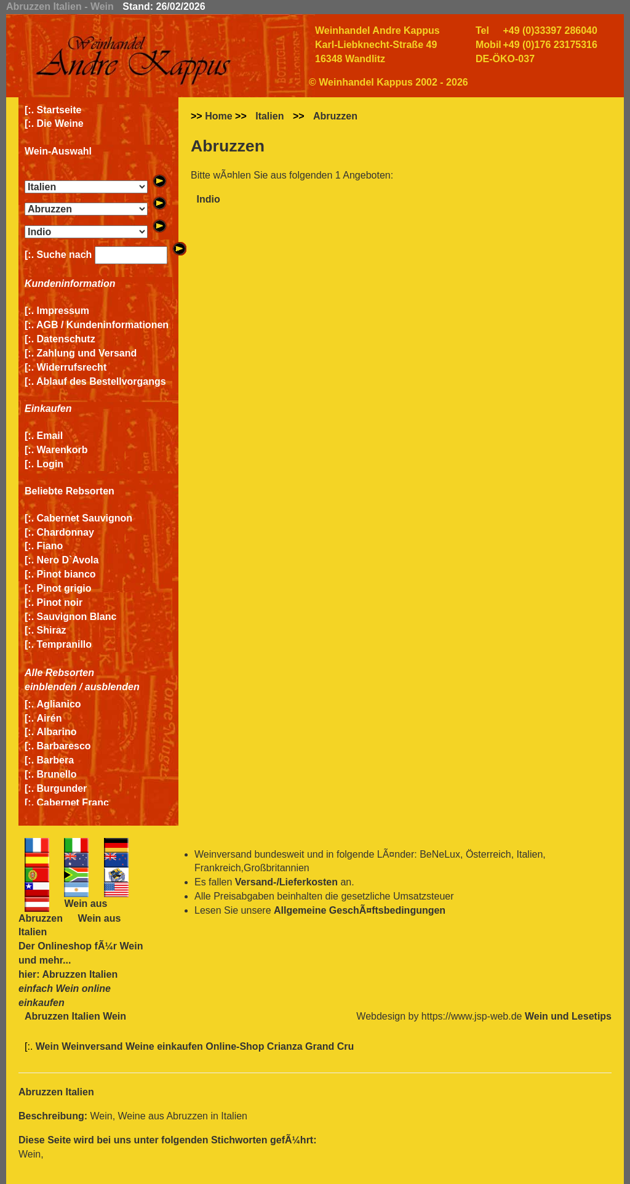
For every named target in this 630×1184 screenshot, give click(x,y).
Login (50, 464)
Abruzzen (335, 116)
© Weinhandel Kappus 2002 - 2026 (388, 82)
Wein (131, 946)
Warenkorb (62, 450)
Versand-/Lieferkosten (286, 882)
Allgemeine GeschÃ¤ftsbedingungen (359, 910)
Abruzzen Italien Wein (75, 1016)
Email (50, 435)
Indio (208, 199)
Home (218, 116)
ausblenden (112, 687)
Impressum (63, 310)
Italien (269, 116)
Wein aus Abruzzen (62, 911)
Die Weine (60, 123)
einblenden (50, 687)
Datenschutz (66, 339)
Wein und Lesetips (568, 1016)
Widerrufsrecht (72, 367)
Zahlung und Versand (87, 353)
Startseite (59, 110)
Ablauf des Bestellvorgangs (101, 381)
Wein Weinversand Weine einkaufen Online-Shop (151, 1046)
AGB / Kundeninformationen (102, 325)
